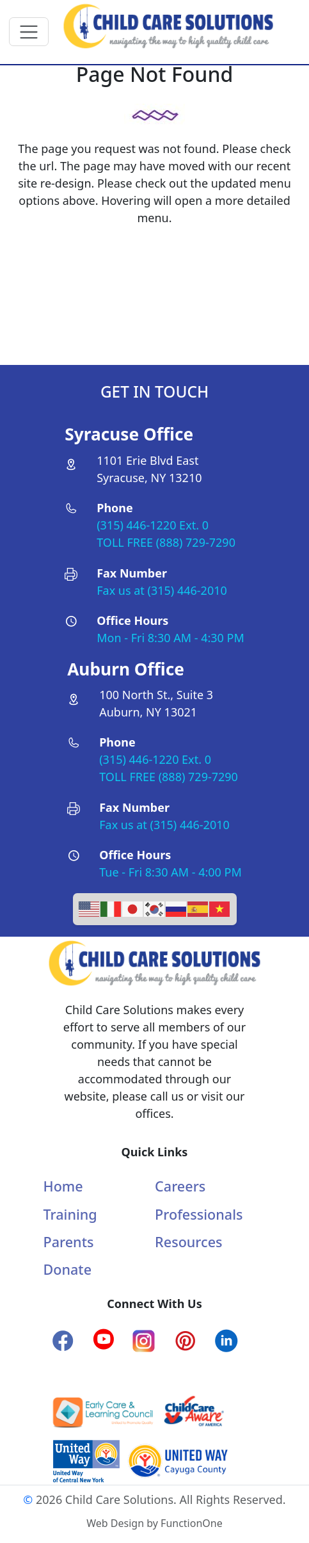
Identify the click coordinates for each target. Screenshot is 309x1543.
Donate (68, 1269)
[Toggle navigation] (29, 31)
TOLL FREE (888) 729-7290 (166, 542)
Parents (69, 1241)
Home (63, 1186)
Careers (180, 1186)
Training (70, 1214)
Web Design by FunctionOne (154, 1523)
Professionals (198, 1214)
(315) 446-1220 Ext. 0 (153, 525)
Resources (188, 1241)
